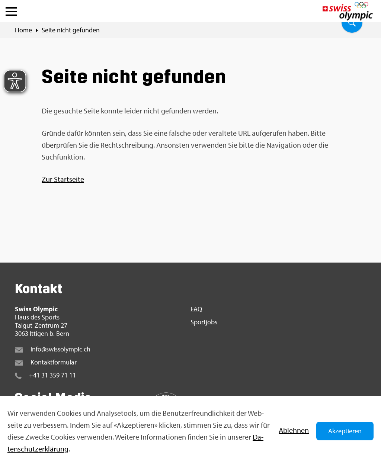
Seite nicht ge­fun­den (71, 30)
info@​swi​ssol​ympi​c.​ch (60, 349)
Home (23, 30)
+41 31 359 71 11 (52, 375)
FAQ (196, 309)
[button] (11, 10)
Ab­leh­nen (294, 430)
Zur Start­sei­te (63, 179)
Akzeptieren (345, 431)
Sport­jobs (203, 322)
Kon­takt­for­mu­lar (54, 362)
